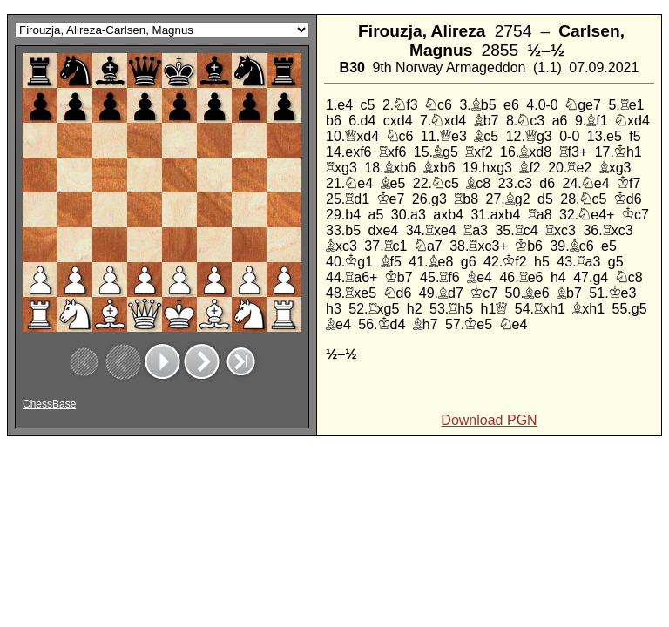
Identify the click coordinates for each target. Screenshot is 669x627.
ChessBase (49, 404)
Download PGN (489, 420)
